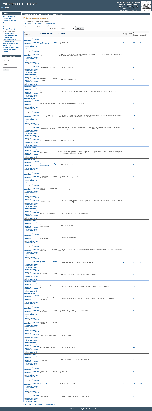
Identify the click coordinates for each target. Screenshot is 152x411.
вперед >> (41, 23)
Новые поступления (9, 16)
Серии (5, 27)
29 (140, 43)
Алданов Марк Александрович (48, 164)
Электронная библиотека (10, 43)
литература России (32, 45)
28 (134, 43)
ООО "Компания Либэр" (76, 409)
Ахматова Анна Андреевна (48, 384)
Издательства (7, 25)
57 (134, 262)
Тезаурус (53, 28)
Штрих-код (6, 60)
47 (134, 116)
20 (134, 286)
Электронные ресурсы (10, 49)
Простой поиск (7, 18)
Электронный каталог (20, 4)
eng (5, 7)
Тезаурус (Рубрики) (9, 29)
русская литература (32, 46)
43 (134, 347)
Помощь (5, 51)
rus (8, 7)
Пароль (5, 64)
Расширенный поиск (9, 20)
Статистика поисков (9, 41)
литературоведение (30, 38)
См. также (61, 34)
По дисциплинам (9, 33)
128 (134, 384)
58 (140, 262)
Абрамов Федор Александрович (48, 42)
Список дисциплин (10, 39)
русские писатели (31, 48)
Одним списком (50, 23)
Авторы (5, 23)
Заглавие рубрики (46, 34)
